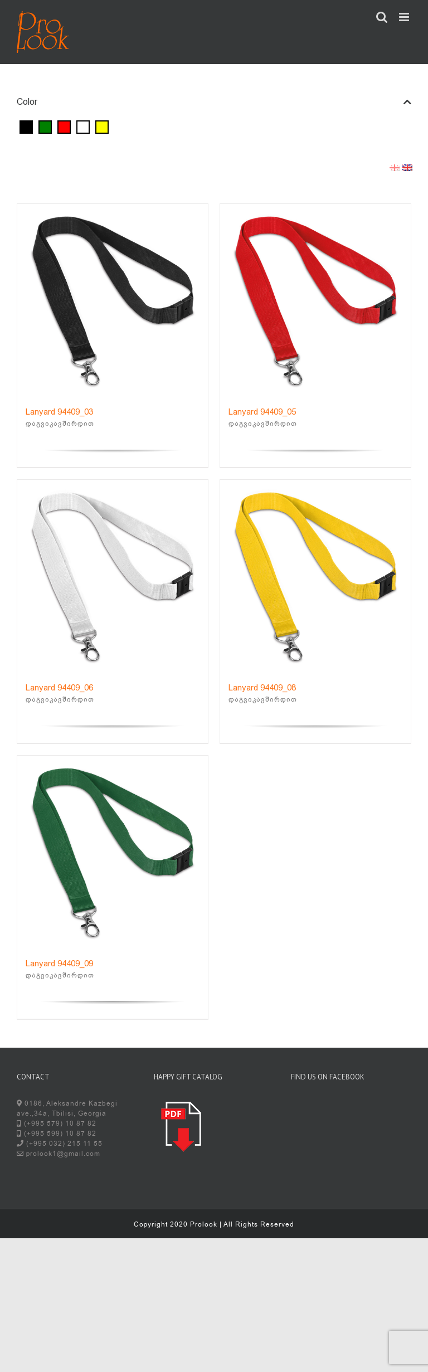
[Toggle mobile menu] (405, 17)
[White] (83, 126)
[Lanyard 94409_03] (112, 299)
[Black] (26, 126)
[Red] (64, 126)
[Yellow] (102, 126)
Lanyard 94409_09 (59, 964)
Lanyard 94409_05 (262, 412)
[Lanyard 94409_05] (315, 299)
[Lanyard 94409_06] (112, 575)
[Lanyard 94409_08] (315, 575)
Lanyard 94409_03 (59, 412)
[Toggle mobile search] (382, 17)
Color (214, 102)
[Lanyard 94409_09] (112, 851)
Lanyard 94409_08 (262, 688)
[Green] (45, 126)
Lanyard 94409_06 (59, 688)
